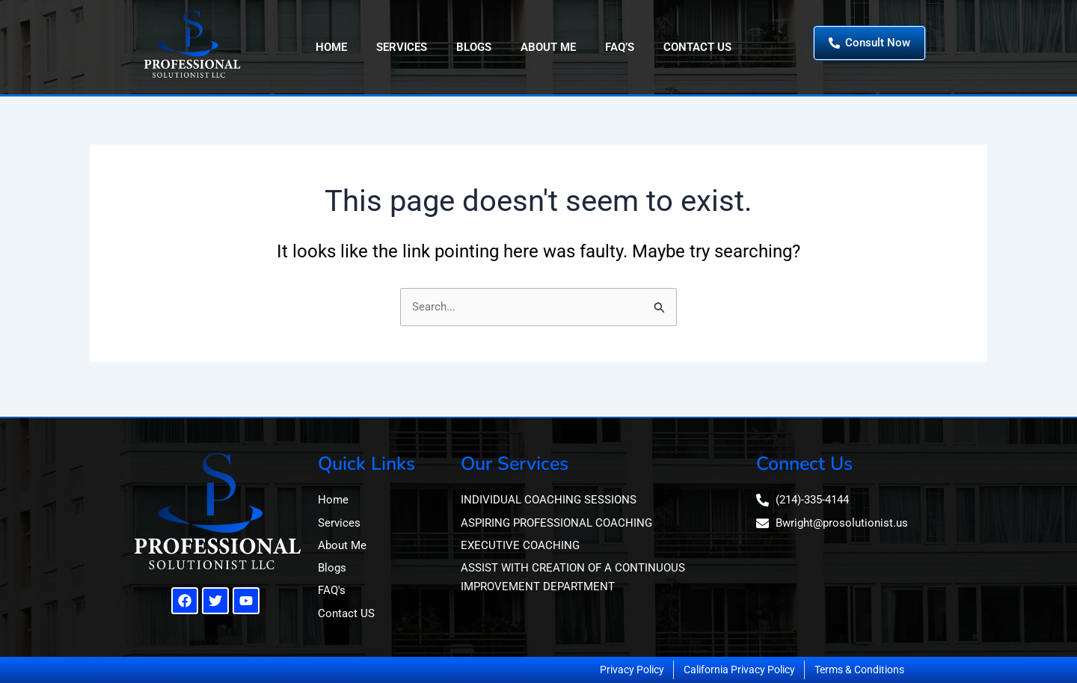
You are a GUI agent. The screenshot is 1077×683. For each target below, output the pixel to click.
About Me (548, 47)
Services (401, 47)
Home (331, 47)
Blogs (473, 47)
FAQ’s (619, 47)
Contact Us (697, 47)
